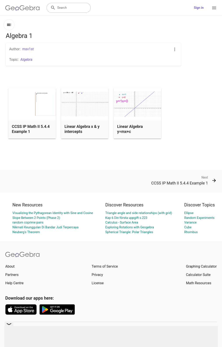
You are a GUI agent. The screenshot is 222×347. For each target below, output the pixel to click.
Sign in (199, 8)
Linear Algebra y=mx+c (130, 129)
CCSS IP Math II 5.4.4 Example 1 (31, 129)
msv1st (28, 49)
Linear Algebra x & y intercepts (82, 129)
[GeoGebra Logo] (22, 8)
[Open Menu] (214, 8)
